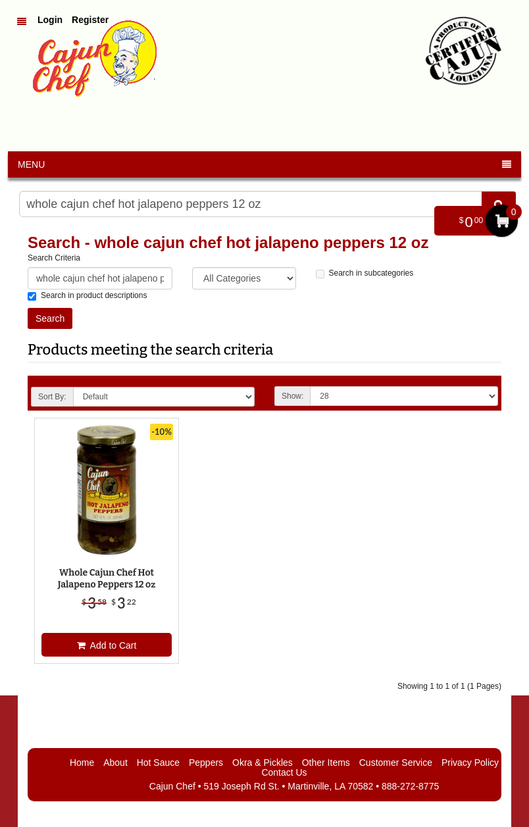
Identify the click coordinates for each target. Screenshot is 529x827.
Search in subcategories (365, 273)
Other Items (326, 762)
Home (82, 762)
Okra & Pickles (262, 762)
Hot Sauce (158, 762)
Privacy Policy (470, 762)
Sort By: (52, 396)
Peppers (206, 762)
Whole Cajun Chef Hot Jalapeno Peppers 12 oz (107, 578)
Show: (292, 396)
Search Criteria (54, 258)
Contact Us (284, 772)
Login (50, 19)
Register (90, 19)
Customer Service (395, 762)
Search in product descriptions (87, 296)
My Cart (502, 221)
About (115, 762)
